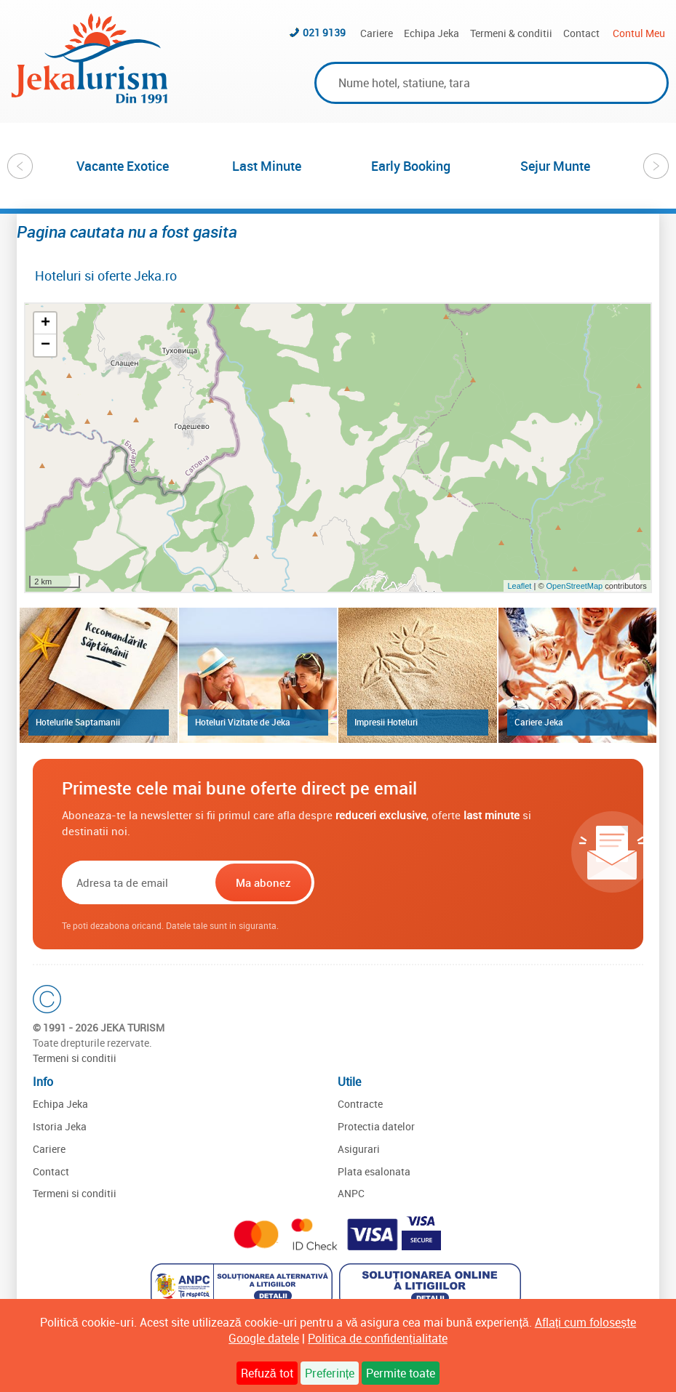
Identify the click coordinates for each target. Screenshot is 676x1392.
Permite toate (400, 1373)
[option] (123, 166)
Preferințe (329, 1373)
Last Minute (266, 165)
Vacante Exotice (122, 165)
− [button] (45, 345)
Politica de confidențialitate (377, 1338)
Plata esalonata (374, 1171)
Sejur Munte (555, 165)
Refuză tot (267, 1373)
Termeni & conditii (511, 33)
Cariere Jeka (538, 722)
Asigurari (359, 1149)
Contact (581, 33)
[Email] (137, 882)
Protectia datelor (376, 1126)
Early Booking (410, 165)
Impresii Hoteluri (386, 722)
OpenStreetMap (575, 586)
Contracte (360, 1104)
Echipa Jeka (431, 33)
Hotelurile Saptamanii (78, 722)
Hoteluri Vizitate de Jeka (242, 722)
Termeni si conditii (74, 1058)
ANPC (351, 1193)
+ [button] (45, 323)
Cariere (376, 33)
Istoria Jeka (60, 1126)
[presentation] (410, 882)
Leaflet (519, 586)
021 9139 (324, 32)
